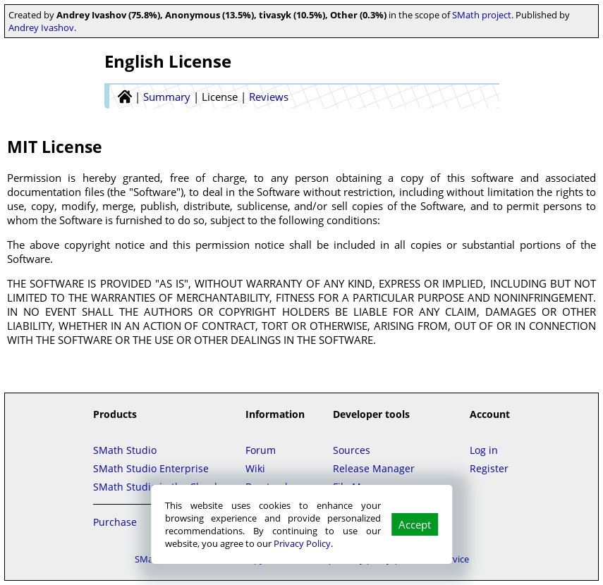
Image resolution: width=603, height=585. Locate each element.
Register (489, 468)
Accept (414, 524)
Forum (260, 450)
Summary (166, 97)
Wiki (255, 468)
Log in (484, 450)
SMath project (481, 14)
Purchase (115, 522)
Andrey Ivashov (41, 27)
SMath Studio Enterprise (151, 468)
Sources (351, 450)
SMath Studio (125, 450)
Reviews (268, 97)
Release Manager (374, 468)
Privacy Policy (302, 543)
